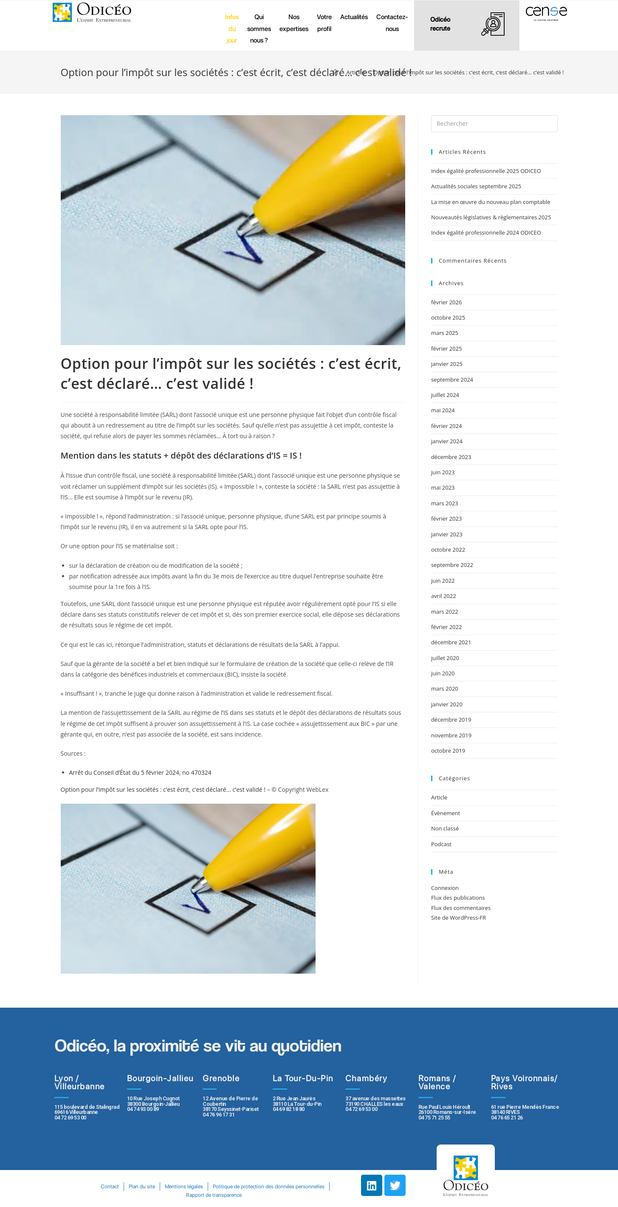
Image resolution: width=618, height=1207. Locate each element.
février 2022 (446, 627)
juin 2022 (443, 580)
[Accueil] (335, 72)
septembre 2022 (452, 565)
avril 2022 (443, 596)
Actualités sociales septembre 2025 (477, 186)
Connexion (445, 888)
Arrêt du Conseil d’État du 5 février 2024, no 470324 (140, 772)
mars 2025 (444, 333)
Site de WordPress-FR (458, 917)
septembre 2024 (452, 379)
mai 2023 (443, 487)
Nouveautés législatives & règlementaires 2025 (491, 217)
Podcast (441, 844)
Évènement (445, 813)
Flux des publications (458, 897)
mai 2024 (443, 410)
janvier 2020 (447, 704)
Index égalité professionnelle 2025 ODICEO (486, 171)
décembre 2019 (451, 719)
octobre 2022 (448, 549)
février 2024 (446, 426)
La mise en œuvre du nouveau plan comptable (490, 202)
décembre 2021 (451, 642)
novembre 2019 (451, 735)
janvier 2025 (447, 364)
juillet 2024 (445, 395)
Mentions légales (246, 1186)
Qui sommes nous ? (259, 28)
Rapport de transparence (275, 1195)
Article (439, 797)
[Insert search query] (494, 123)
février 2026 (446, 302)
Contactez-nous (392, 23)
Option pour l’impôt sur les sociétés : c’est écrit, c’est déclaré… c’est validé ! (163, 789)
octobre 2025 (448, 317)
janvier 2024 (447, 441)
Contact (169, 1186)
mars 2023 (444, 503)
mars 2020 (444, 688)
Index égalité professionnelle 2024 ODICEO (486, 232)
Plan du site (202, 1186)
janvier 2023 (447, 534)
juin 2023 (443, 472)
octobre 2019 (448, 750)
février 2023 (446, 518)
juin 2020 (443, 673)
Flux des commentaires (461, 908)
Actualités (354, 17)
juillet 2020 (445, 658)
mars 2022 (444, 611)
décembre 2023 (451, 457)
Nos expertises (293, 23)
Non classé (445, 828)
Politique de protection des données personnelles (181, 1195)
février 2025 (446, 348)
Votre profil (324, 23)
